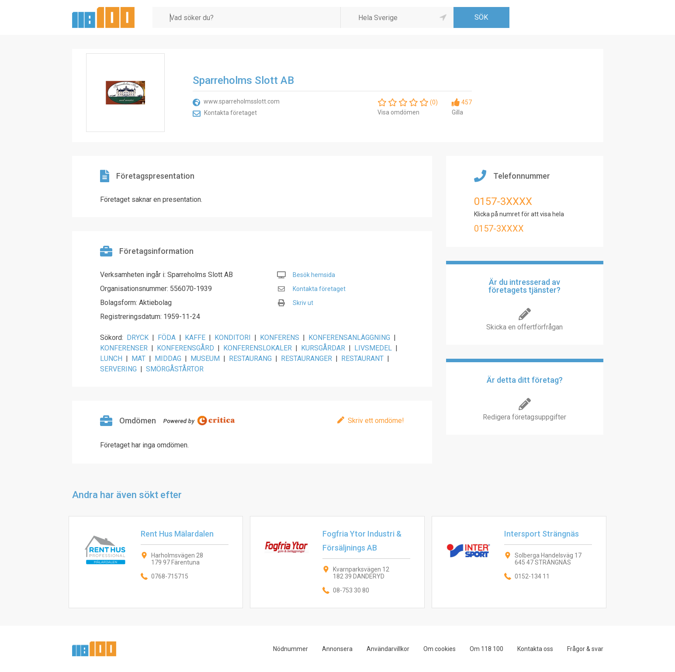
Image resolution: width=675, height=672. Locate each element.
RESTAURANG (250, 358)
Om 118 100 (486, 648)
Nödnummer (290, 648)
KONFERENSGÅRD (185, 348)
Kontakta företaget (230, 112)
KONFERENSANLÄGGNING (349, 337)
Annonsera (337, 648)
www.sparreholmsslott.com (242, 101)
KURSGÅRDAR (323, 348)
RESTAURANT (362, 358)
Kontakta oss (535, 648)
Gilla (457, 112)
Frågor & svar (585, 648)
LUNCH (111, 358)
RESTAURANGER (306, 358)
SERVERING (118, 369)
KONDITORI (233, 337)
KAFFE (195, 337)
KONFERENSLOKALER (257, 348)
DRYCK (138, 337)
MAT (138, 358)
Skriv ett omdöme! (376, 420)
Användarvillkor (388, 648)
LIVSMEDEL (373, 348)
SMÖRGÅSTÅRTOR (175, 369)
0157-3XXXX (503, 201)
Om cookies (439, 648)
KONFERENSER (124, 348)
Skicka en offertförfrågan (524, 327)
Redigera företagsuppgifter (524, 417)
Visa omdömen (398, 112)
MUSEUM (205, 358)
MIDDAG (168, 358)
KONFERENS (279, 337)
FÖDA (167, 337)
